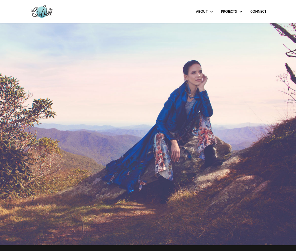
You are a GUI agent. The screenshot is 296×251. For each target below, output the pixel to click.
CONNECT (258, 12)
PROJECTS (229, 12)
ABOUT (202, 12)
